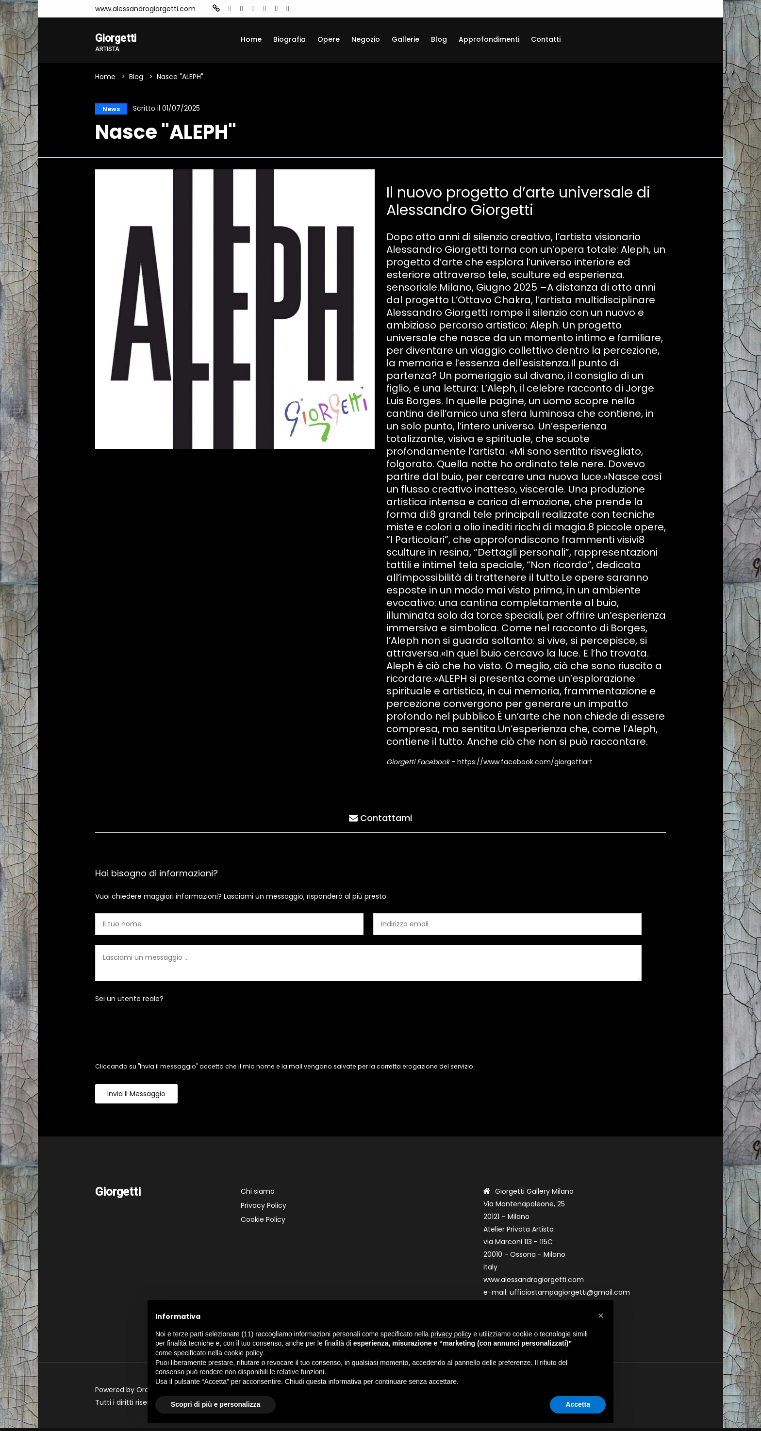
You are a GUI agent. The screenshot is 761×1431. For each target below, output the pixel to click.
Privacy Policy (263, 1208)
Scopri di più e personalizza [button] (215, 1404)
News (108, 110)
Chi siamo (258, 1194)
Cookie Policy (263, 1222)
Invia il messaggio (136, 1097)
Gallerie (405, 39)
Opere (328, 39)
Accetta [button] (577, 1404)
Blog (439, 39)
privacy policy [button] (450, 1334)
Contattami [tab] (380, 819)
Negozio (365, 39)
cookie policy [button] (243, 1353)
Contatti (546, 39)
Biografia (289, 39)
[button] (601, 1315)
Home (251, 39)
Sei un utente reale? (129, 1001)
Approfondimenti (489, 39)
